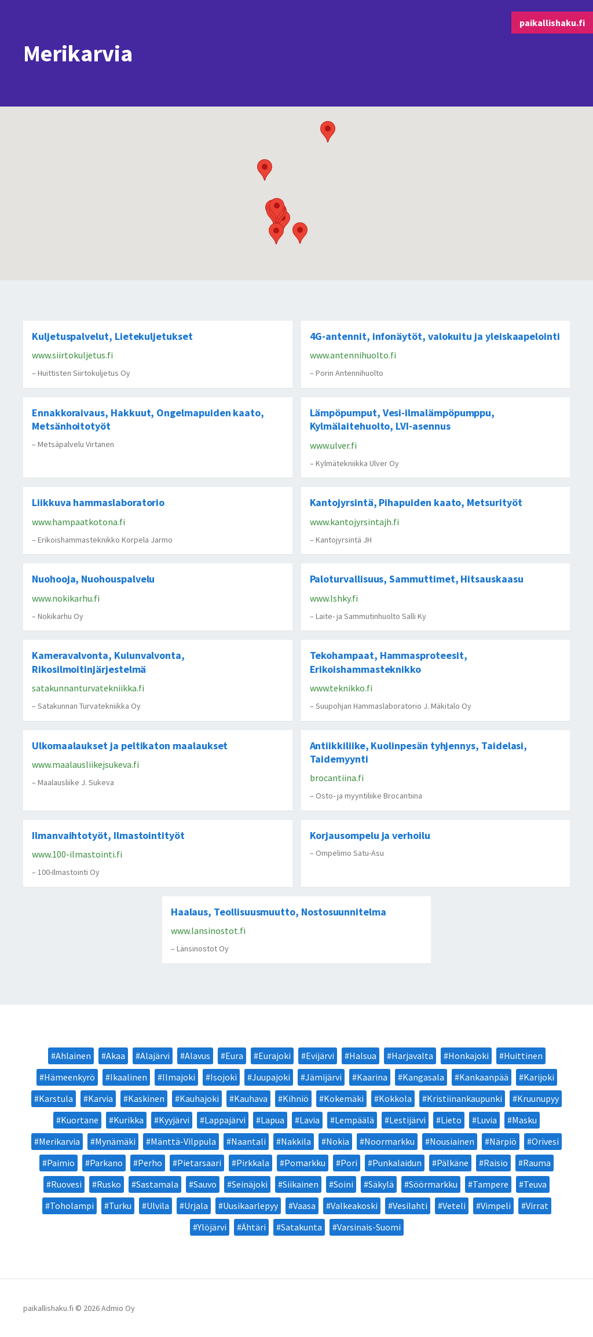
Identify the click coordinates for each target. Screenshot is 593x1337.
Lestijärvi (407, 1120)
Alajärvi (155, 1055)
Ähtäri (253, 1227)
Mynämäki (115, 1141)
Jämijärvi (323, 1077)
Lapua (272, 1120)
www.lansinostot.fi (208, 930)
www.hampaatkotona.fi (78, 522)
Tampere (490, 1184)
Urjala (196, 1205)
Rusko (109, 1184)
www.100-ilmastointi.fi (77, 854)
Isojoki (223, 1077)
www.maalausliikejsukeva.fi (85, 764)
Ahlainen (73, 1055)
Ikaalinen (128, 1077)
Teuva (535, 1184)
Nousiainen (452, 1141)
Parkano (106, 1162)
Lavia (309, 1120)
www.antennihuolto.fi (353, 355)
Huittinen (523, 1055)
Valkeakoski (354, 1205)
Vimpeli (496, 1205)
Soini (343, 1184)
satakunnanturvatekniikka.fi (88, 688)
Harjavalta (412, 1055)
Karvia (100, 1098)
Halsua (362, 1055)
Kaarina (372, 1077)
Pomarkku (304, 1162)
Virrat (537, 1205)
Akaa (115, 1055)
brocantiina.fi (337, 777)
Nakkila (296, 1141)
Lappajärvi (225, 1120)
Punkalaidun (397, 1162)
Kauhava (251, 1098)
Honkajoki (468, 1055)
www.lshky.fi (334, 598)
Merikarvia (59, 1141)
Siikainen (301, 1184)
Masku (524, 1120)
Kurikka (129, 1120)
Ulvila (158, 1205)
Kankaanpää (483, 1077)
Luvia (487, 1120)
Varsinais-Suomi (369, 1227)
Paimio (61, 1162)
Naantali (248, 1141)
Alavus (197, 1055)
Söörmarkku (433, 1184)
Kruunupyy (538, 1098)
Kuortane (79, 1120)
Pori (349, 1162)
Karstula (56, 1098)
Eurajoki (274, 1055)
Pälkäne (452, 1162)
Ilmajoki (178, 1077)
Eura (234, 1055)
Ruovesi (66, 1184)
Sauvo (205, 1184)
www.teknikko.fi (341, 688)
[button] (300, 233)
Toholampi (72, 1205)
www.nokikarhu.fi (66, 598)
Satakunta (301, 1227)
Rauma (537, 1162)
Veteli (454, 1205)
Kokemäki (344, 1098)
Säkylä (381, 1184)
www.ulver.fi (333, 445)
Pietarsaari (199, 1162)
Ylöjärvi (211, 1227)
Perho (150, 1162)
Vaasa (304, 1205)
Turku (120, 1205)
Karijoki (539, 1077)
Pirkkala (252, 1162)
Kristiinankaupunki (464, 1098)
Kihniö (296, 1098)
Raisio (496, 1162)
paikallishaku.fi (552, 22)
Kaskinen (146, 1098)
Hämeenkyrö (69, 1077)
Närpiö (503, 1141)
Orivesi (545, 1141)
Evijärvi (320, 1055)
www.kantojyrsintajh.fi (354, 522)
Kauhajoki (199, 1098)
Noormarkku (389, 1141)
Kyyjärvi (174, 1120)
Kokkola (395, 1098)
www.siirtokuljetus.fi (72, 355)
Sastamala (157, 1184)
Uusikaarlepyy (250, 1205)
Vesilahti (410, 1205)
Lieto (451, 1120)
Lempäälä (354, 1120)
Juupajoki (271, 1077)
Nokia (337, 1141)
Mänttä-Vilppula (183, 1141)
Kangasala (423, 1077)
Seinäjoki (250, 1184)
